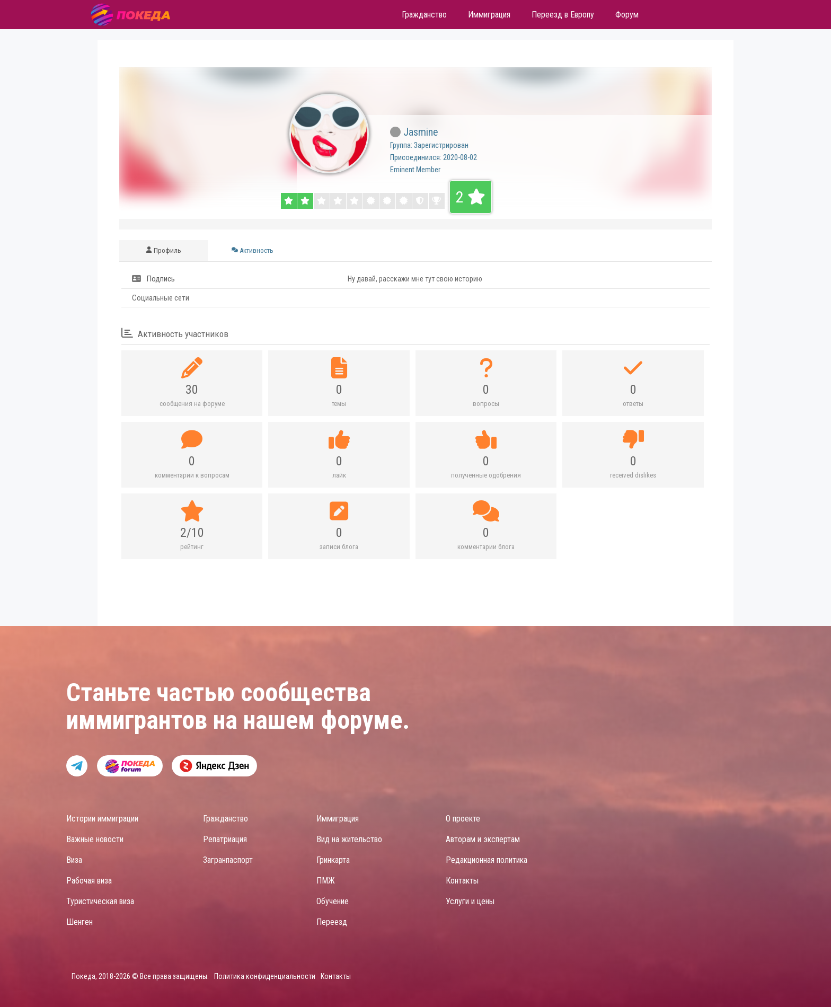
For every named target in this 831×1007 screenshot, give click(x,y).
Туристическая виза (100, 901)
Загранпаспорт (228, 860)
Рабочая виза (89, 881)
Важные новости (94, 839)
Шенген (79, 922)
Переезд (331, 922)
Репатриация (225, 839)
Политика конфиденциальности (264, 976)
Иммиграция (337, 819)
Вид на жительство (349, 839)
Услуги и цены (470, 901)
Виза (74, 860)
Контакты (462, 881)
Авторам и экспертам (483, 839)
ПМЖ (325, 881)
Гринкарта (333, 860)
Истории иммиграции (102, 819)
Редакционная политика (486, 860)
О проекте (463, 819)
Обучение (332, 901)
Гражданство (225, 819)
